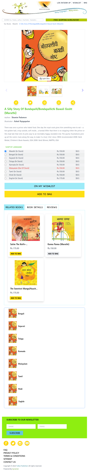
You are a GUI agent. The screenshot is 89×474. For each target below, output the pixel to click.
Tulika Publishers (22, 466)
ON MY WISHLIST (44, 186)
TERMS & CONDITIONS (14, 456)
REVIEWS (52, 207)
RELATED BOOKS (14, 207)
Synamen (15, 469)
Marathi (15, 24)
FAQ (5, 450)
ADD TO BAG (44, 194)
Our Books (7, 24)
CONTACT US (10, 462)
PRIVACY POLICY (11, 453)
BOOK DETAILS (35, 207)
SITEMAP (8, 459)
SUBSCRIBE (15, 433)
